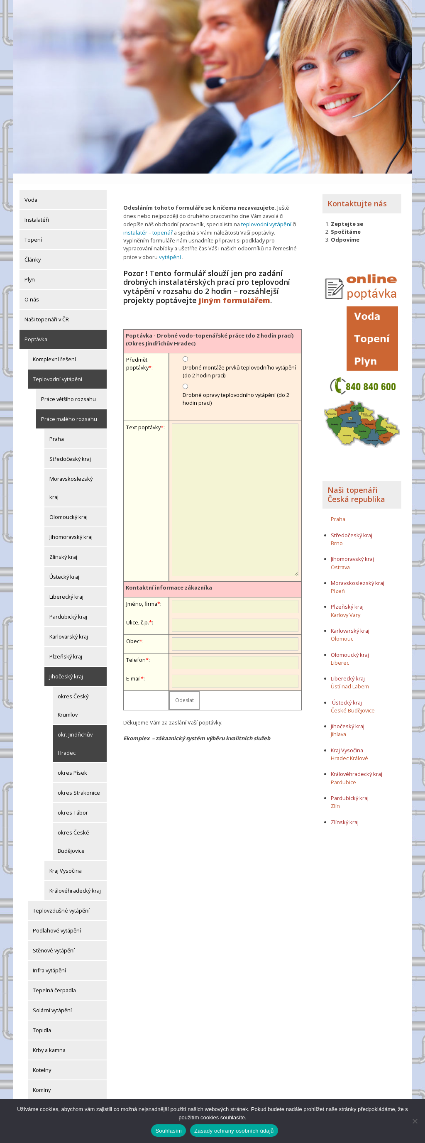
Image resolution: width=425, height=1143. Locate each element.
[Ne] (414, 1121)
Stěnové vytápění (54, 940)
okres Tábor (73, 802)
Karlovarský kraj (68, 626)
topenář (161, 221)
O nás (31, 289)
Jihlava (338, 724)
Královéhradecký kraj (75, 880)
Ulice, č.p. (137, 610)
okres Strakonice (79, 782)
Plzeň (338, 580)
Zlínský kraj (63, 546)
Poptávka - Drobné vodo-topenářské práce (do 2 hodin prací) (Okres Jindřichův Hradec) (209, 327)
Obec (132, 629)
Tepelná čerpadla (54, 980)
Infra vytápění (49, 960)
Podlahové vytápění (57, 920)
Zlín (335, 795)
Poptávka (35, 329)
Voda (30, 189)
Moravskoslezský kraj (71, 477)
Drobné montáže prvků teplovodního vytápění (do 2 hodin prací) (239, 360)
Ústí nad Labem (350, 676)
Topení (33, 229)
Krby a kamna (49, 1039)
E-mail (133, 667)
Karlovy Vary (345, 604)
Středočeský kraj (70, 448)
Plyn (29, 269)
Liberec (340, 652)
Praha (56, 428)
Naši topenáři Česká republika (356, 484)
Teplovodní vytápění (57, 368)
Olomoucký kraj (68, 506)
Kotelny (42, 1059)
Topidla (42, 1019)
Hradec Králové (349, 747)
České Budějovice (353, 700)
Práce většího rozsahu (68, 388)
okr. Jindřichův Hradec (75, 733)
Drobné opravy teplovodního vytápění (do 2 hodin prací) (236, 387)
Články (32, 249)
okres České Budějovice (73, 831)
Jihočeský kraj (66, 666)
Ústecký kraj (64, 566)
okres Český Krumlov (73, 695)
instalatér (135, 221)
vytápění (150, 245)
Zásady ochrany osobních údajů (234, 1131)
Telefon (136, 648)
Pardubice (343, 772)
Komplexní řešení (54, 348)
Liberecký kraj (66, 586)
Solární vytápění (52, 999)
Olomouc (342, 628)
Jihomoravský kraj (71, 526)
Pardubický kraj (68, 606)
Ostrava (340, 556)
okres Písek (72, 762)
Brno (337, 532)
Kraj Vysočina (65, 860)
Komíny (42, 1079)
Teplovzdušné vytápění (61, 900)
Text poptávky (143, 416)
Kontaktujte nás (357, 193)
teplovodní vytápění (265, 213)
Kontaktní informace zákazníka (169, 576)
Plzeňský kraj (65, 646)
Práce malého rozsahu (69, 408)
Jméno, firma (141, 592)
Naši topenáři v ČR (46, 309)
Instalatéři (36, 209)
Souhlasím (168, 1131)
